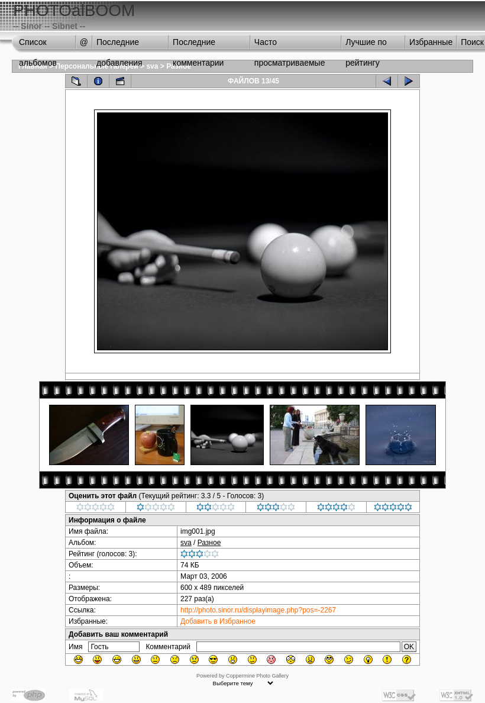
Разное (209, 542)
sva (152, 66)
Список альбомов (38, 45)
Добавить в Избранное (218, 621)
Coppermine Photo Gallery (257, 676)
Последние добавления (119, 45)
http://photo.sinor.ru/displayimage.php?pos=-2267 (258, 610)
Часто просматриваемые (289, 45)
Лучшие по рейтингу (366, 45)
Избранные (430, 42)
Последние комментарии (198, 45)
